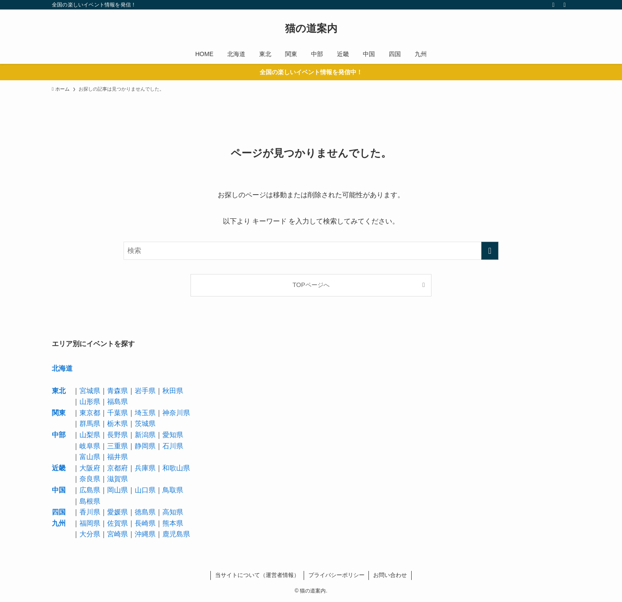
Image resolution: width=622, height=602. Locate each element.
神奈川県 (176, 412)
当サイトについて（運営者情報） (257, 575)
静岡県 (145, 446)
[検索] (564, 4)
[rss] (553, 4)
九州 (59, 523)
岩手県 (145, 390)
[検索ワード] (311, 251)
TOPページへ (310, 284)
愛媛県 (117, 512)
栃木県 (117, 423)
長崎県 (145, 523)
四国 (59, 512)
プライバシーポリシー (336, 575)
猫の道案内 (311, 28)
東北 (59, 390)
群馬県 (89, 423)
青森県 (117, 390)
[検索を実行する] (489, 251)
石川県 (172, 446)
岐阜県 (89, 446)
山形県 (89, 401)
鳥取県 (172, 490)
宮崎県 (117, 534)
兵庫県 (145, 468)
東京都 (89, 412)
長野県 (117, 434)
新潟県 (145, 434)
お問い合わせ (390, 575)
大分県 (89, 534)
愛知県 (172, 434)
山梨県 (89, 434)
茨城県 (145, 423)
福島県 (117, 401)
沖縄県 (145, 534)
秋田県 (172, 390)
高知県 (172, 512)
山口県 (145, 490)
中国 (59, 490)
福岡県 (89, 523)
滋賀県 (117, 478)
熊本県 (172, 523)
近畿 (59, 468)
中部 (59, 434)
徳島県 (145, 512)
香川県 (89, 512)
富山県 (89, 456)
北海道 (62, 368)
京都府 (117, 468)
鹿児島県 (176, 534)
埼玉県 (145, 412)
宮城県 (89, 390)
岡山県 (117, 490)
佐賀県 (117, 523)
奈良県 (89, 478)
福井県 (117, 456)
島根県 (89, 501)
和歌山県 (176, 468)
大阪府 (89, 468)
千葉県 (117, 412)
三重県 (117, 446)
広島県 (89, 490)
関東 (59, 412)
